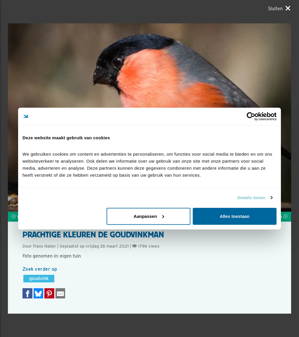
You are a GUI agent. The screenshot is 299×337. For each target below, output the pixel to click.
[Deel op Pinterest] (49, 293)
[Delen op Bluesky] (39, 293)
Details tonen (251, 197)
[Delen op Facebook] (27, 293)
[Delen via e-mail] (60, 293)
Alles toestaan (235, 215)
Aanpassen (149, 215)
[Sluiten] (279, 8)
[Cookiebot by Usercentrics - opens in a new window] (251, 116)
